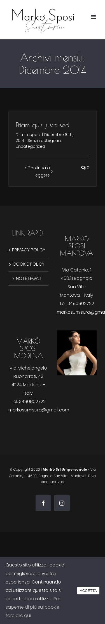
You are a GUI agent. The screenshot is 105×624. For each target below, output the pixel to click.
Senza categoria (44, 140)
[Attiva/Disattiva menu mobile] (94, 17)
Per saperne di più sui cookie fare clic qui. (33, 607)
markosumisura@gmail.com (38, 410)
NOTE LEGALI (28, 278)
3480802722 (80, 303)
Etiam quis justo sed (42, 125)
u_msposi (30, 134)
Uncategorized (30, 146)
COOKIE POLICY (29, 264)
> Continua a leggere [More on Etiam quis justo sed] (37, 171)
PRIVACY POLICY (28, 250)
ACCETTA (88, 591)
